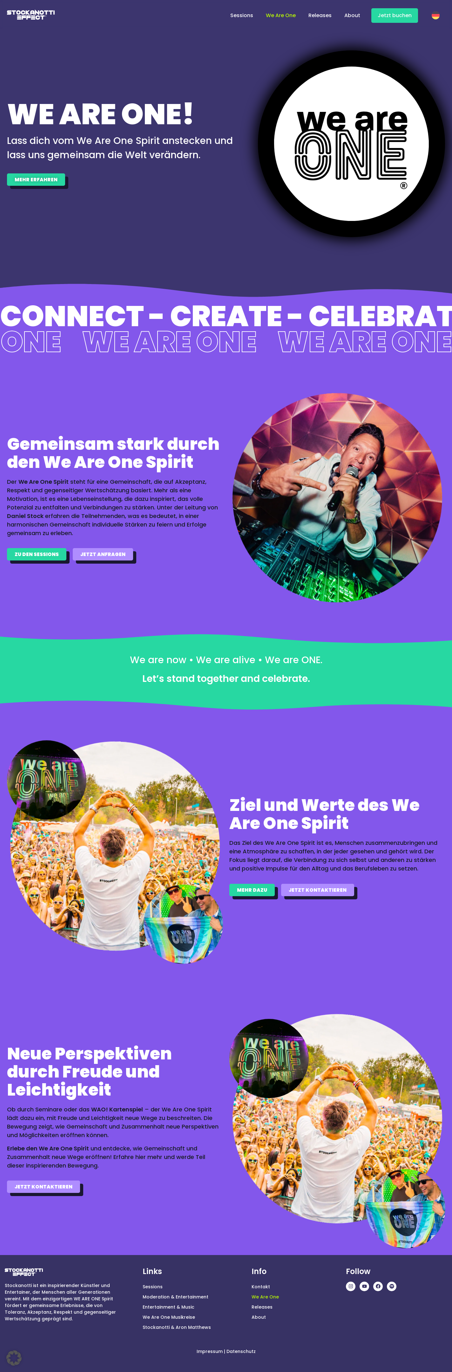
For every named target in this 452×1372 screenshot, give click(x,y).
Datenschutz (241, 1351)
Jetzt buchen (395, 15)
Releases (320, 15)
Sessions (241, 15)
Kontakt (261, 1287)
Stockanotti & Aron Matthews (177, 1327)
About (352, 15)
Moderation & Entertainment (175, 1297)
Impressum (210, 1351)
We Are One (281, 15)
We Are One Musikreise (169, 1317)
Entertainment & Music (168, 1307)
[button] (14, 1358)
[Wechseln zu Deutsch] (437, 14)
